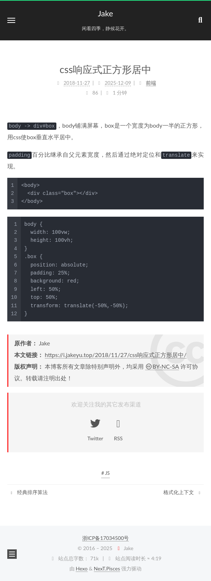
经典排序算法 (28, 492)
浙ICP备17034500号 (105, 538)
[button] (11, 20)
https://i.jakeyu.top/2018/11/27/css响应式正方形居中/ (116, 354)
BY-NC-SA (162, 366)
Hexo (81, 568)
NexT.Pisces (107, 568)
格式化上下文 (182, 492)
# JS (105, 473)
